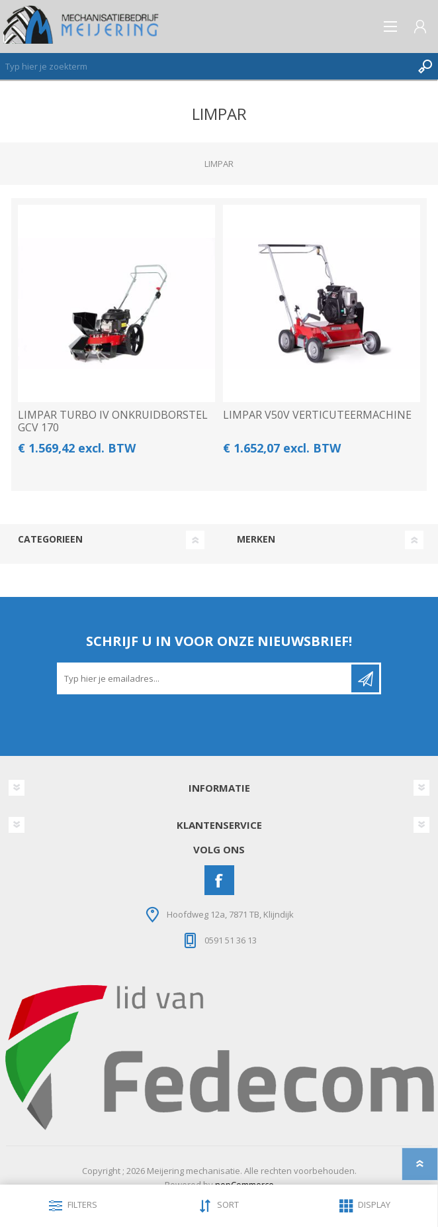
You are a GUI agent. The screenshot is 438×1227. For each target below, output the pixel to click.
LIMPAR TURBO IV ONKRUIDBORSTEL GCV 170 (113, 421)
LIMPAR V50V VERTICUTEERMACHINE (317, 415)
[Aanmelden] (205, 678)
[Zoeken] (206, 66)
